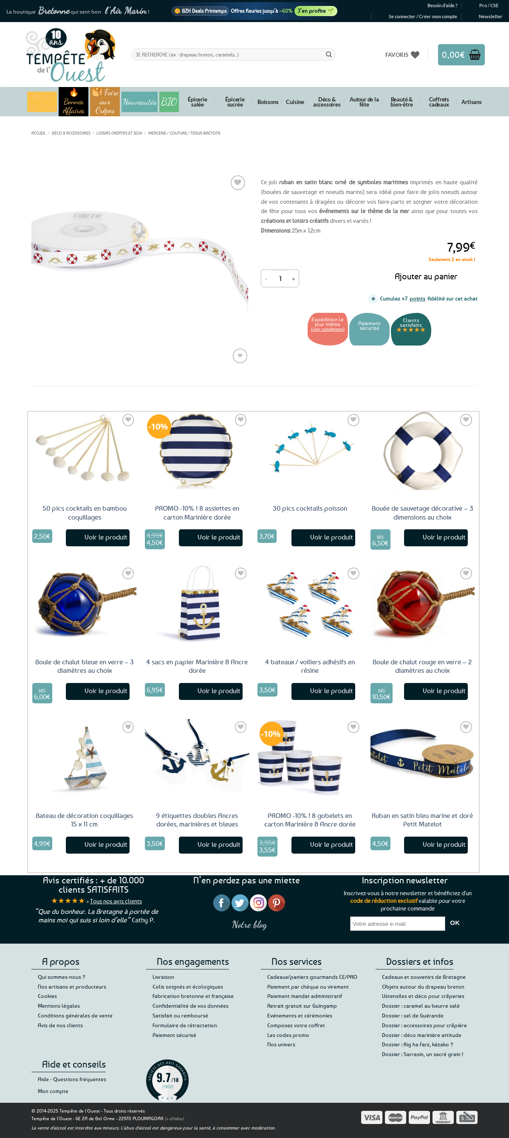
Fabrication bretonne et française (193, 995)
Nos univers (281, 1044)
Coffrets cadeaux (439, 102)
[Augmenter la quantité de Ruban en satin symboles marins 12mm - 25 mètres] (293, 278)
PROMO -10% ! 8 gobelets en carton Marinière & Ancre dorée (310, 820)
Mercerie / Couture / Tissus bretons (184, 132)
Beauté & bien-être (401, 102)
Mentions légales (59, 1005)
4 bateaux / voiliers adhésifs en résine (310, 666)
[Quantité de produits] (279, 278)
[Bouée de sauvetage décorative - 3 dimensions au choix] (422, 451)
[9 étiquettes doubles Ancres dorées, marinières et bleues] (197, 758)
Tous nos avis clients (116, 901)
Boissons (267, 101)
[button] (423, 16)
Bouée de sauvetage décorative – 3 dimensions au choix (422, 512)
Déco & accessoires (327, 102)
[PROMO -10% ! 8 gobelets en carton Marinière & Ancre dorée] (309, 758)
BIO (169, 102)
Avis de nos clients (60, 1025)
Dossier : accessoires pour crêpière (424, 1025)
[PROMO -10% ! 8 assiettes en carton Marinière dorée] (197, 451)
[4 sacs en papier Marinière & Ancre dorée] (197, 604)
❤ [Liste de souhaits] (240, 355)
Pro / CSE (488, 5)
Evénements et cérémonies (299, 1015)
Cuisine (295, 101)
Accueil (38, 132)
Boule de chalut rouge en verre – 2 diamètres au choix (422, 666)
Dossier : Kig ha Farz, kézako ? (417, 1044)
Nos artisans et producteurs (72, 986)
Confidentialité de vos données (191, 1005)
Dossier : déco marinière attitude (421, 1034)
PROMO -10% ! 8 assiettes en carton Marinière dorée (197, 512)
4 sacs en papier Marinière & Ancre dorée (197, 666)
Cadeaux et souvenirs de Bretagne (424, 976)
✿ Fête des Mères (42, 102)
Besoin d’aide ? (442, 5)
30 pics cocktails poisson (310, 508)
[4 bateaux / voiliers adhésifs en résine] (309, 604)
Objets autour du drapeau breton (423, 986)
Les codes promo (288, 1034)
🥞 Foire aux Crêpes (105, 101)
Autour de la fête (364, 102)
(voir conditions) (328, 329)
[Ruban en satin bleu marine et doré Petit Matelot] (422, 758)
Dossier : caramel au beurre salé (421, 1005)
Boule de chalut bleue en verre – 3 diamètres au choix (84, 666)
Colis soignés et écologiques (188, 986)
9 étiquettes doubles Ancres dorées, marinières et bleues (197, 820)
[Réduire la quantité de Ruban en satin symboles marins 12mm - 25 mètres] (266, 278)
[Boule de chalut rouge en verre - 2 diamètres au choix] (422, 604)
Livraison (163, 976)
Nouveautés (139, 102)
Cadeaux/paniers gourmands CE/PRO (312, 976)
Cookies (47, 995)
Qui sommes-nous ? (61, 976)
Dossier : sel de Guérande (413, 1015)
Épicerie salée (197, 102)
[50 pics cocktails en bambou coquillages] (84, 451)
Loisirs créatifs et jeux (119, 132)
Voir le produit (106, 537)
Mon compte (53, 1090)
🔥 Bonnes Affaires (74, 101)
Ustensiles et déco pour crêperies (423, 995)
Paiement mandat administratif (304, 995)
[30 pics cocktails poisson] (309, 451)
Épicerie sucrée (234, 102)
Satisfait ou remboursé (180, 1015)
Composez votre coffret (296, 1025)
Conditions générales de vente (75, 1015)
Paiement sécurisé (174, 1034)
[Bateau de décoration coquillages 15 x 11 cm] (84, 758)
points (417, 298)
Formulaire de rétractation (185, 1025)
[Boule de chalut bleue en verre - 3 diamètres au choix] (84, 604)
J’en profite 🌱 (316, 10)
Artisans (471, 101)
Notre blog (249, 924)
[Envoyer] (328, 54)
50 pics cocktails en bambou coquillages (84, 512)
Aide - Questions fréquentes (72, 1079)
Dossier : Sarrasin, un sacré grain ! (423, 1054)
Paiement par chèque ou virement (308, 986)
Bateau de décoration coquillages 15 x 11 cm (84, 820)
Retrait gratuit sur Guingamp (302, 1005)
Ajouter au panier (426, 276)
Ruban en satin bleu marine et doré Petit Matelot (422, 820)
